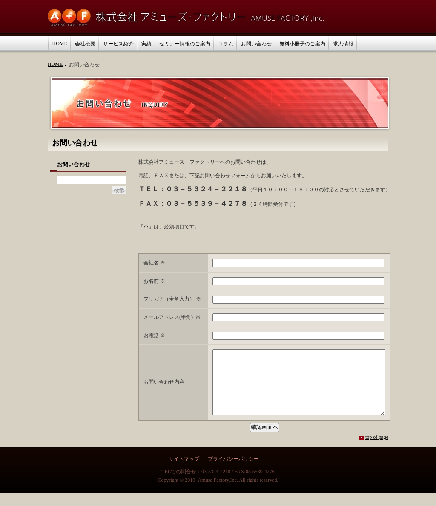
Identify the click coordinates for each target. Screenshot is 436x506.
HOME (55, 64)
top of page (376, 450)
